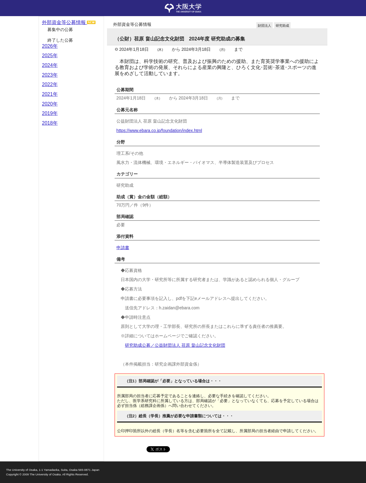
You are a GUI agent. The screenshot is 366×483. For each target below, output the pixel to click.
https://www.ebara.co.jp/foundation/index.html (159, 130)
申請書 (122, 247)
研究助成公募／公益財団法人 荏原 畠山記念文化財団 (175, 345)
